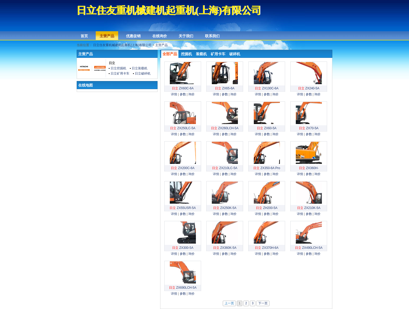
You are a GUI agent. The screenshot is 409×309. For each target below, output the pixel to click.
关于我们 (186, 36)
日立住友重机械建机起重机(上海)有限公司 (122, 45)
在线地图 (85, 85)
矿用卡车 (218, 54)
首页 (84, 36)
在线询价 (159, 36)
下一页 (263, 303)
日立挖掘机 (118, 68)
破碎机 (234, 54)
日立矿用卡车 (120, 73)
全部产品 (170, 54)
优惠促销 (133, 36)
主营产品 (107, 36)
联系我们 (212, 36)
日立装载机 (139, 68)
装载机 (201, 54)
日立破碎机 (143, 73)
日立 (112, 63)
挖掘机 (186, 54)
